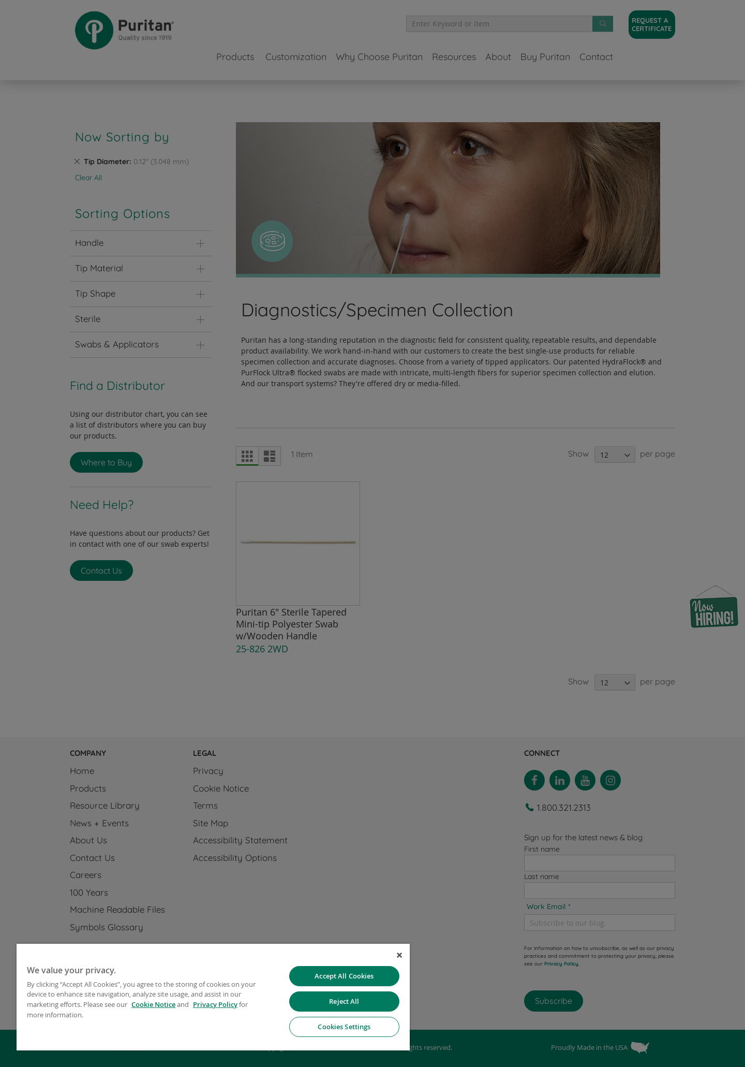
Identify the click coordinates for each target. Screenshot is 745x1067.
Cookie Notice (153, 1004)
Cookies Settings (344, 1026)
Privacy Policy (215, 1004)
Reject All (344, 1001)
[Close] (399, 955)
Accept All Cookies (344, 976)
